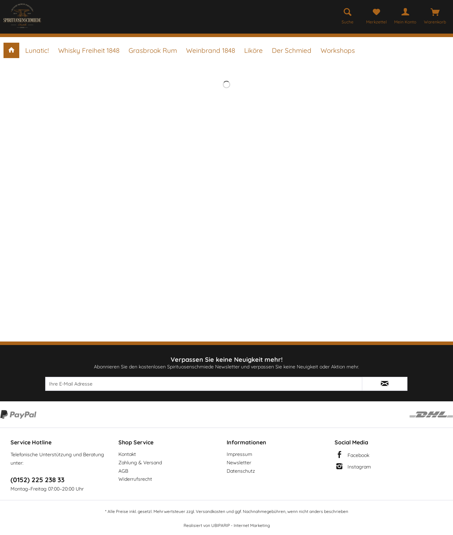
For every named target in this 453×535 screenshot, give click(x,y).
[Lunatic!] (37, 50)
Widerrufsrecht (135, 479)
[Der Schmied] (291, 50)
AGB (123, 471)
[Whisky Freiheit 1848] (89, 50)
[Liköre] (253, 50)
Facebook (358, 455)
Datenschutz (241, 471)
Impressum (239, 454)
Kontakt (127, 454)
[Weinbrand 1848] (210, 50)
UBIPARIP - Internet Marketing (240, 525)
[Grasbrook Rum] (152, 50)
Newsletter (239, 462)
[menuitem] (348, 14)
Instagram (359, 467)
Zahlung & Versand (140, 462)
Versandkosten (210, 511)
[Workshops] (337, 50)
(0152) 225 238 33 (37, 480)
